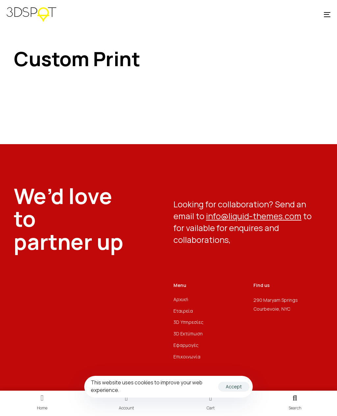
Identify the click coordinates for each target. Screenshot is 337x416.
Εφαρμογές (185, 345)
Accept (234, 386)
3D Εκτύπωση (188, 333)
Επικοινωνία (186, 356)
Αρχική (180, 299)
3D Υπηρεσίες (188, 322)
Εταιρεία (183, 311)
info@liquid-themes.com (253, 216)
